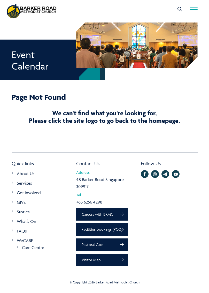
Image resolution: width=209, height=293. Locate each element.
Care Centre (33, 247)
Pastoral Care (92, 244)
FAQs (22, 231)
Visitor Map (91, 259)
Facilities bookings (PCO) (102, 229)
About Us (26, 173)
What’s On (26, 221)
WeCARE (25, 240)
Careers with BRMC (97, 214)
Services (24, 183)
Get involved (29, 192)
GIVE (21, 202)
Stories (23, 211)
